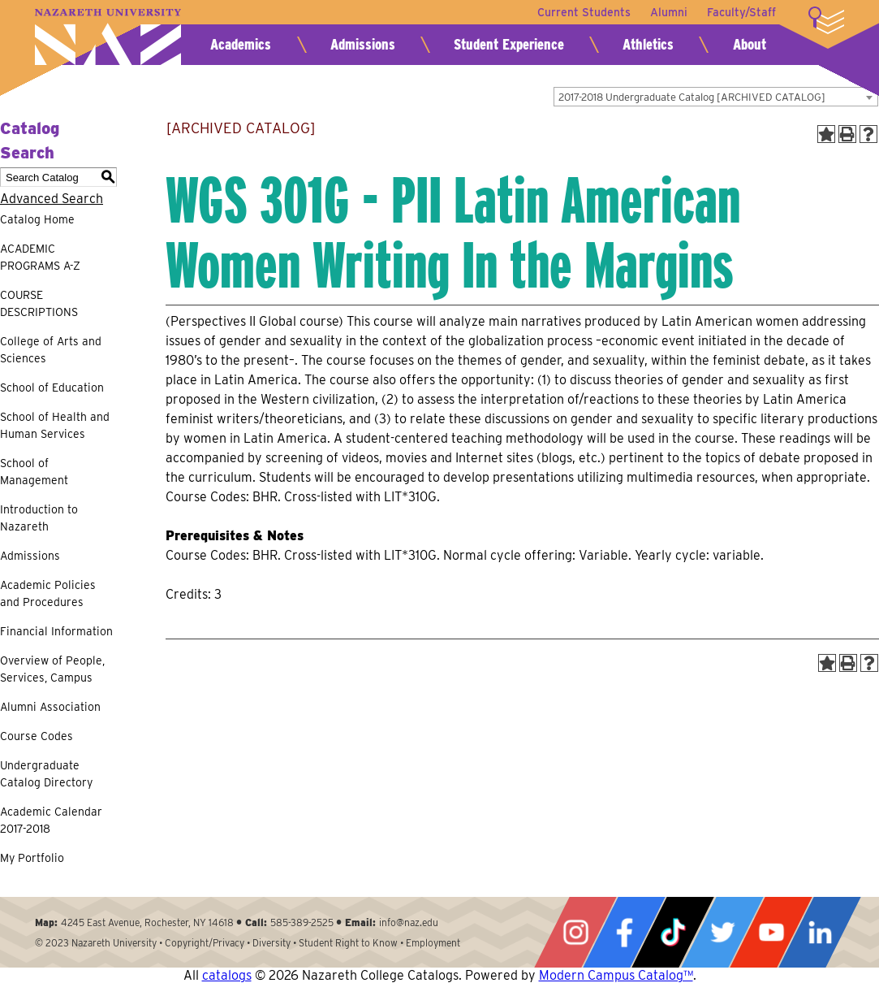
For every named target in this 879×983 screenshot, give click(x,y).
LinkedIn (820, 932)
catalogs (227, 975)
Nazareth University (108, 37)
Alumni (668, 12)
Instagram (575, 932)
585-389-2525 (302, 922)
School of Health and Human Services (55, 425)
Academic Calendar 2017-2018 (51, 820)
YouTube (771, 932)
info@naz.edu (408, 922)
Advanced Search (51, 198)
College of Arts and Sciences (50, 350)
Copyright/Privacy (204, 943)
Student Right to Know (348, 943)
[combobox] (716, 96)
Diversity (271, 943)
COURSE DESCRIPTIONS (39, 303)
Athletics (648, 44)
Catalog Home (37, 219)
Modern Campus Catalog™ (616, 975)
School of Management (34, 472)
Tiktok (673, 932)
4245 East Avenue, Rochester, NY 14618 (147, 922)
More (826, 20)
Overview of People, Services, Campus (52, 669)
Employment (433, 943)
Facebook (624, 932)
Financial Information (56, 631)
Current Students (584, 12)
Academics (240, 44)
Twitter (722, 932)
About (749, 44)
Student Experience (509, 44)
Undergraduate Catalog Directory (46, 774)
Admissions (362, 44)
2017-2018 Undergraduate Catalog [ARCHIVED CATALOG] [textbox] (691, 97)
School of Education (52, 387)
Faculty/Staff (741, 12)
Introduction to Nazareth (39, 518)
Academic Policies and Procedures (48, 593)
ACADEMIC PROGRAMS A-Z (40, 257)
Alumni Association (50, 706)
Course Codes (36, 736)
